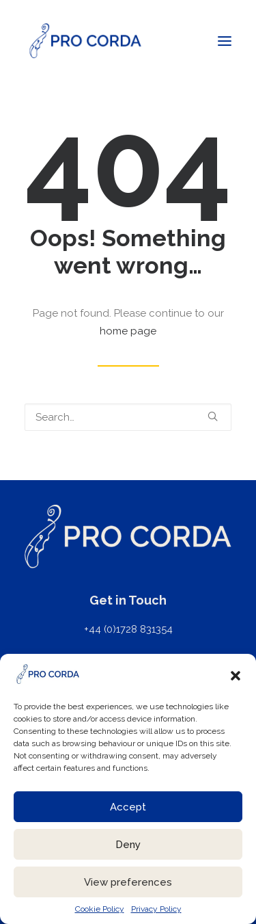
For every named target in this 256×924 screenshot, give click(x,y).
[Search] (128, 417)
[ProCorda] (85, 40)
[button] (235, 676)
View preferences (128, 882)
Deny (128, 845)
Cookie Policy (99, 909)
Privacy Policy (156, 909)
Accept (128, 807)
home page (128, 331)
